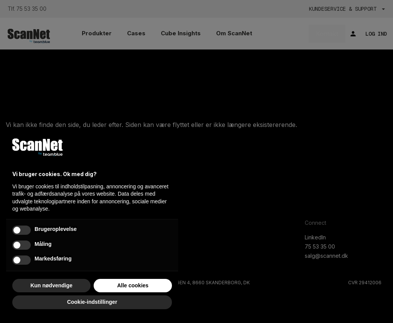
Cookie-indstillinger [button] (92, 302)
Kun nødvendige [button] (51, 285)
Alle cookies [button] (133, 285)
